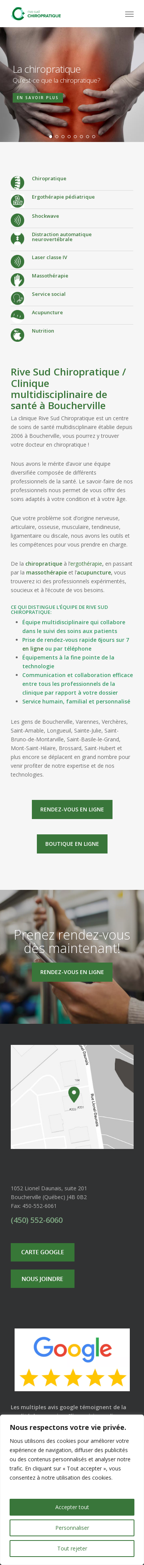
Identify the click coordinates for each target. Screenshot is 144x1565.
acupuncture (94, 572)
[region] (72, 1490)
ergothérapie (86, 563)
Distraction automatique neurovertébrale (62, 237)
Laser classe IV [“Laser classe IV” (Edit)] (49, 257)
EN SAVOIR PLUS (38, 97)
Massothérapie (50, 275)
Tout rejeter (72, 1548)
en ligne (32, 648)
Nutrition (43, 330)
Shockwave (45, 215)
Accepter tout (72, 1507)
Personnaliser (72, 1527)
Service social (49, 293)
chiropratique (43, 563)
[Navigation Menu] (129, 14)
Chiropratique (49, 178)
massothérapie (46, 572)
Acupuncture (47, 312)
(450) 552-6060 (37, 1220)
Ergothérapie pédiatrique (63, 196)
